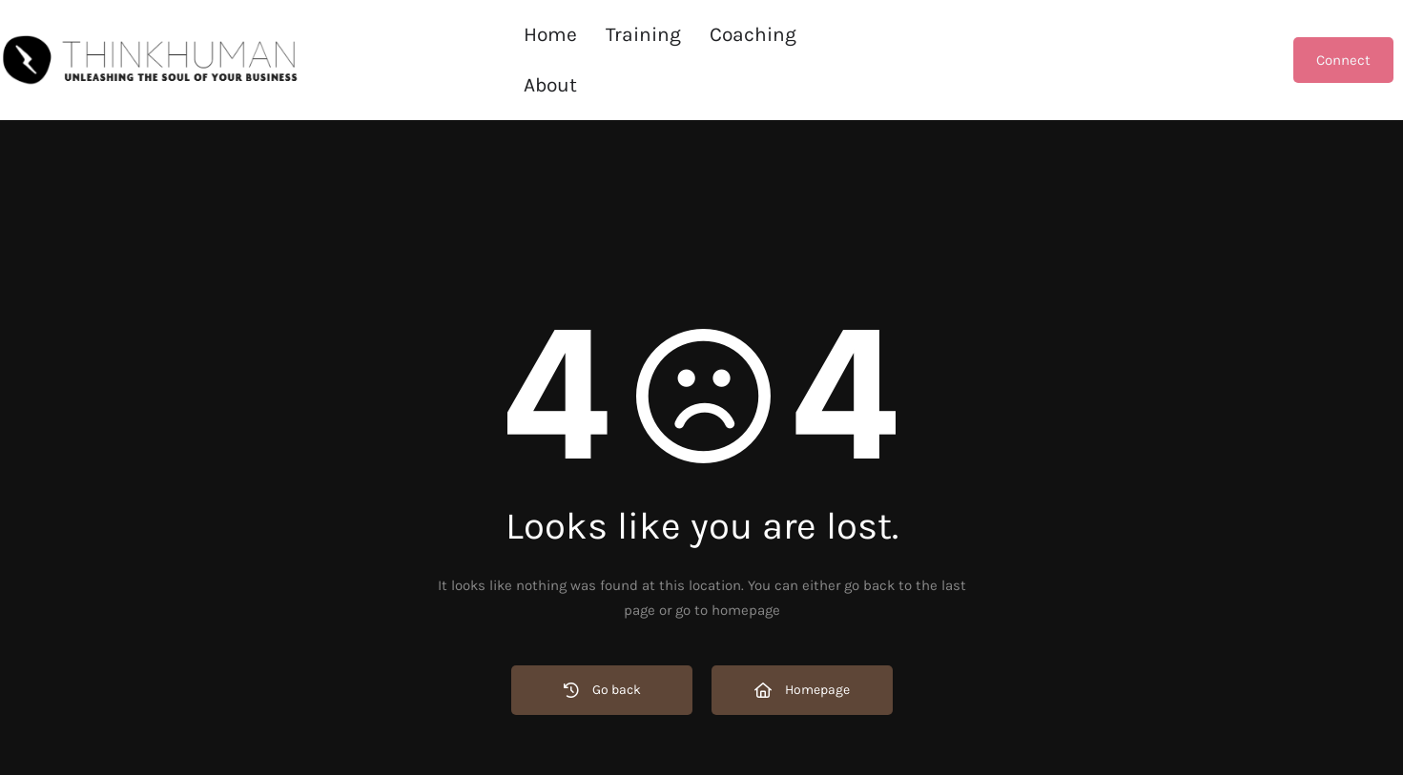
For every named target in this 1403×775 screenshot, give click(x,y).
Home (550, 34)
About (851, 34)
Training (643, 34)
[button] (753, 35)
